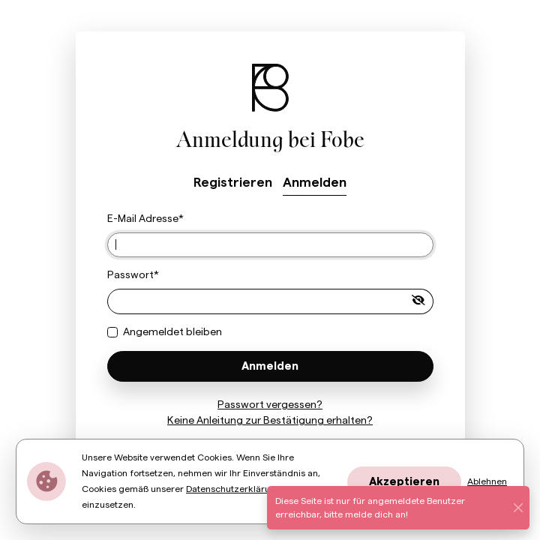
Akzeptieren (404, 482)
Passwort (130, 275)
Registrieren (233, 182)
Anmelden (314, 182)
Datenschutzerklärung (233, 489)
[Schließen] (518, 507)
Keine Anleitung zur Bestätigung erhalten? (270, 421)
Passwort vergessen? (270, 405)
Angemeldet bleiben (172, 332)
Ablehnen (487, 481)
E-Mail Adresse (142, 219)
